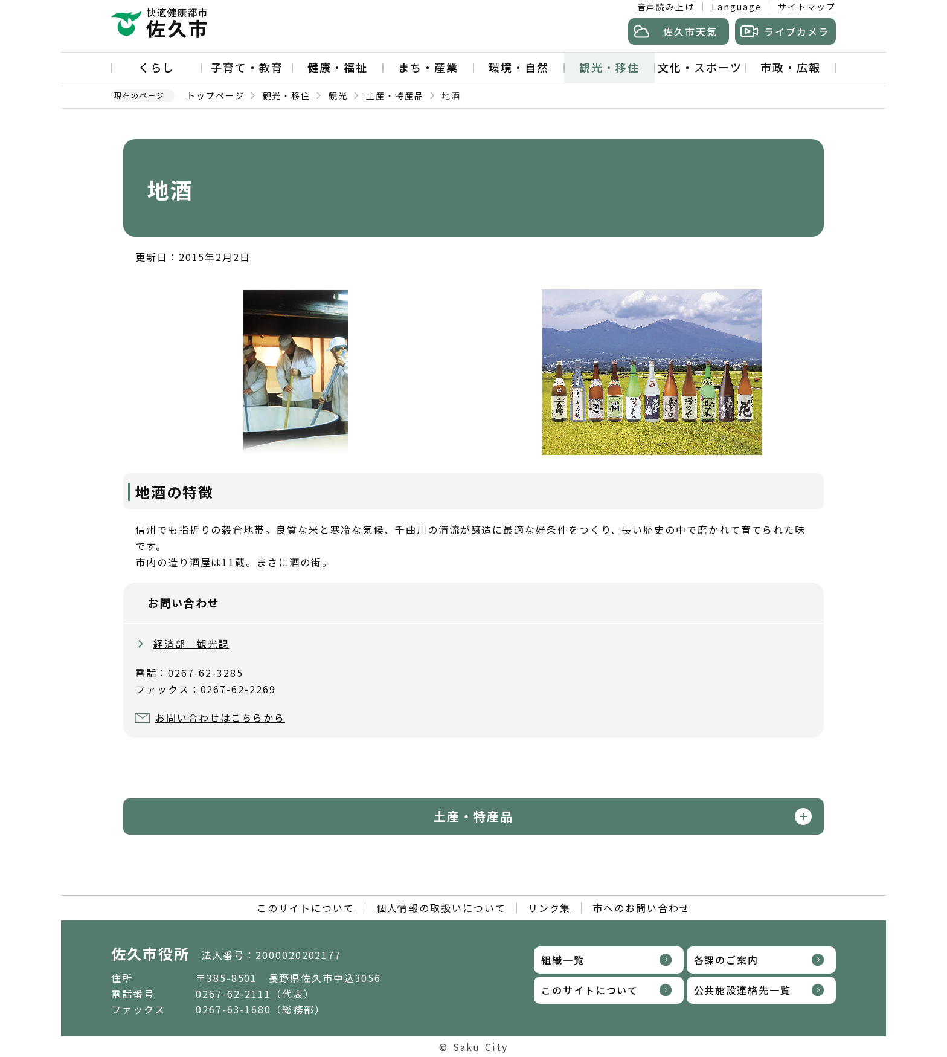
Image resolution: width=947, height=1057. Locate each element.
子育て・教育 (247, 67)
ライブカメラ (796, 31)
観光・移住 (609, 67)
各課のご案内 (726, 959)
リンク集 (549, 907)
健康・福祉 (337, 67)
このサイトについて (305, 907)
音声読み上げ (666, 7)
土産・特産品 (395, 95)
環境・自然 (519, 67)
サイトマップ (807, 7)
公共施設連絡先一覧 (742, 990)
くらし (156, 67)
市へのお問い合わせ (641, 907)
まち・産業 (428, 67)
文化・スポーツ (700, 67)
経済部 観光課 (191, 643)
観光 (338, 95)
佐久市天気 (690, 31)
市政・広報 (790, 67)
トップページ (216, 95)
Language (736, 7)
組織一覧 (563, 959)
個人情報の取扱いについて (441, 907)
